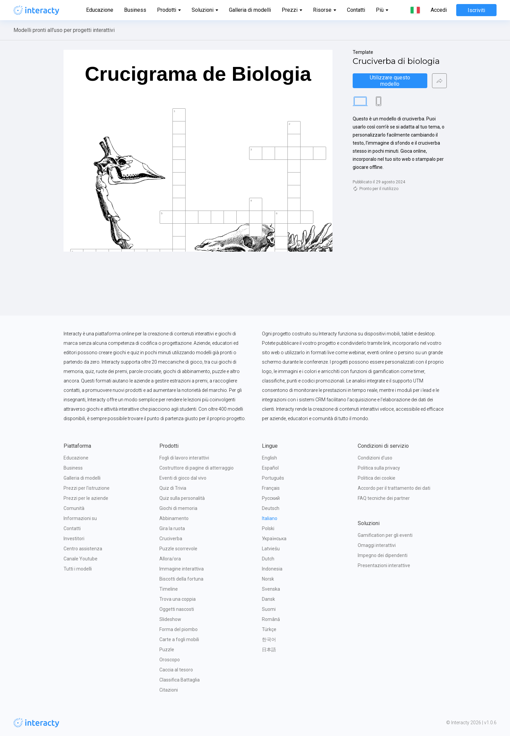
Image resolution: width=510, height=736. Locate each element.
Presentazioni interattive (384, 565)
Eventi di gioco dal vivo (182, 478)
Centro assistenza (83, 548)
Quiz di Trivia (172, 488)
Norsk (268, 579)
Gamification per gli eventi (385, 535)
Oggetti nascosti (176, 609)
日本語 (269, 649)
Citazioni (168, 690)
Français (271, 488)
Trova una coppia (177, 599)
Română (271, 619)
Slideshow (170, 619)
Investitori (74, 538)
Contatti (356, 10)
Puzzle (166, 649)
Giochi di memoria (178, 508)
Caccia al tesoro (176, 669)
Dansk (268, 599)
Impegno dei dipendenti (382, 555)
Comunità (74, 508)
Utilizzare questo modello (390, 80)
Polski (268, 528)
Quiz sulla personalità (182, 498)
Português (273, 478)
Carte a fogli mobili (179, 639)
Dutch (268, 558)
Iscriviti (476, 10)
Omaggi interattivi (377, 545)
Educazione (99, 10)
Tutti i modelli (78, 569)
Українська (274, 538)
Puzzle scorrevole (178, 548)
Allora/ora (170, 558)
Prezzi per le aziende (86, 498)
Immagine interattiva (181, 569)
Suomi (269, 609)
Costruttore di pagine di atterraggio (196, 468)
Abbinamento (174, 518)
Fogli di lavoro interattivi (184, 458)
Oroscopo (169, 659)
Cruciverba (170, 538)
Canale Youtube (80, 558)
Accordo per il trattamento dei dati (394, 488)
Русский (271, 498)
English (269, 458)
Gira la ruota (172, 528)
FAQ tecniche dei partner (384, 498)
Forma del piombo (178, 629)
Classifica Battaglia (179, 680)
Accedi (439, 10)
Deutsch (270, 508)
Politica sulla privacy (379, 468)
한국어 (269, 639)
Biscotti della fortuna (181, 579)
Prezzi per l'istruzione (87, 488)
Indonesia (272, 569)
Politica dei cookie (376, 478)
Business (135, 10)
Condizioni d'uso (375, 458)
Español (270, 468)
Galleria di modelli (250, 10)
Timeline (168, 589)
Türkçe (269, 629)
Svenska (271, 589)
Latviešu (271, 548)
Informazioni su (80, 518)
